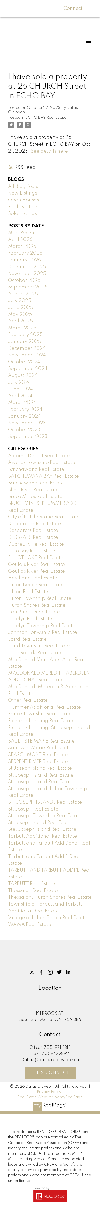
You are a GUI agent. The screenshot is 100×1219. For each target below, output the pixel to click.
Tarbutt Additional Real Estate (42, 836)
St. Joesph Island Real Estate (41, 775)
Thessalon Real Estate (33, 890)
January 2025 (24, 341)
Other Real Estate (28, 700)
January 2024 (24, 416)
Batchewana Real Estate (36, 483)
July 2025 (19, 300)
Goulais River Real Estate (36, 564)
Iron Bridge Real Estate (34, 612)
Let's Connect (50, 1073)
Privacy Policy (49, 1092)
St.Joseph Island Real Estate (40, 822)
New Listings (22, 193)
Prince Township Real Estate (40, 714)
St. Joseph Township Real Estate (45, 815)
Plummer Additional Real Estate (44, 707)
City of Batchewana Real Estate (44, 517)
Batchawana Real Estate (36, 469)
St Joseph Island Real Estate (40, 768)
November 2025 (27, 273)
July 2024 (19, 382)
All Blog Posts (23, 186)
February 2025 (25, 334)
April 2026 (20, 239)
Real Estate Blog (26, 207)
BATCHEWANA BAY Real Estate (43, 476)
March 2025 (22, 328)
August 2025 (23, 294)
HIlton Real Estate (28, 591)
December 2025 (27, 267)
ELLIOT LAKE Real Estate (35, 557)
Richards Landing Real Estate (41, 720)
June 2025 (20, 307)
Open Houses (23, 200)
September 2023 (27, 436)
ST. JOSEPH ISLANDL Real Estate (45, 802)
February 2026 (25, 253)
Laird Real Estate (27, 639)
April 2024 (20, 396)
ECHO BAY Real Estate (45, 117)
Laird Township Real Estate (39, 646)
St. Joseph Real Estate (33, 809)
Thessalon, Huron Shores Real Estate (50, 897)
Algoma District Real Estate (39, 456)
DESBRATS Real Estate (33, 537)
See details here (49, 151)
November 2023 (27, 423)
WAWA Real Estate (29, 924)
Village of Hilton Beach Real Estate (47, 917)
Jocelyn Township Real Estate (41, 625)
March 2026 (22, 246)
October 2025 (24, 280)
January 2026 (24, 260)
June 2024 (20, 389)
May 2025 (20, 314)
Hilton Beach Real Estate (36, 585)
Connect (72, 8)
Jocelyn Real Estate (30, 619)
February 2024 (25, 409)
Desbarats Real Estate (33, 530)
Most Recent (22, 233)
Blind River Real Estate (33, 490)
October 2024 (24, 362)
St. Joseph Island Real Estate (41, 781)
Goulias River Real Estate (36, 571)
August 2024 (23, 375)
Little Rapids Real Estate (35, 653)
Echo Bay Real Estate (31, 551)
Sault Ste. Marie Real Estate (39, 748)
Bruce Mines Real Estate (35, 496)
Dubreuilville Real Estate (36, 544)
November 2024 (27, 355)
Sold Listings (22, 213)
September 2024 (27, 368)
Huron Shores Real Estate (37, 605)
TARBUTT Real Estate (31, 883)
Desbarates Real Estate (34, 524)
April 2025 (20, 321)
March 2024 (22, 402)
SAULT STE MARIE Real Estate (41, 741)
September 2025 (28, 287)
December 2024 (27, 348)
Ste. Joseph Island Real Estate (42, 829)
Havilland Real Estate (32, 578)
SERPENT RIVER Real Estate (38, 761)
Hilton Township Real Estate (39, 598)
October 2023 (24, 430)
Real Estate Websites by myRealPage (50, 1097)
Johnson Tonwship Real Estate (42, 632)
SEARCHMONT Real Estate (38, 754)
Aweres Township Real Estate (41, 462)
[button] (32, 972)
